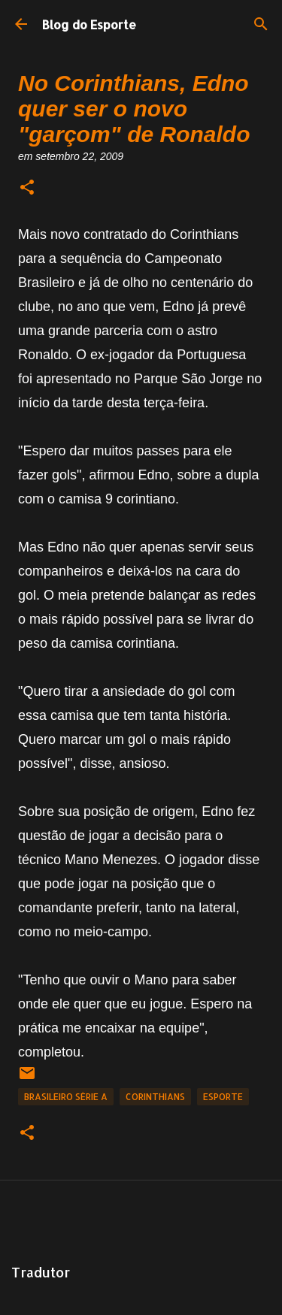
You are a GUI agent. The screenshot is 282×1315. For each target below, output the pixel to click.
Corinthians (155, 1096)
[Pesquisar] (261, 24)
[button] (27, 188)
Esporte (223, 1096)
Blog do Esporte (89, 24)
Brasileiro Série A (66, 1096)
